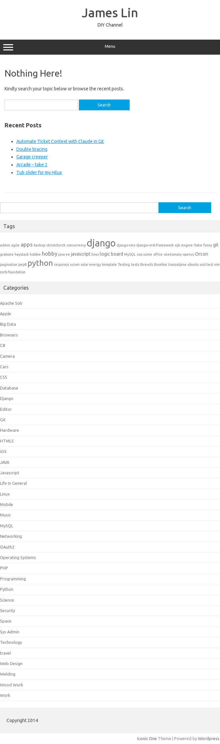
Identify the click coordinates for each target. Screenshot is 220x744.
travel (5, 653)
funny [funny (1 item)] (207, 245)
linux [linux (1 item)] (95, 254)
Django (6, 398)
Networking (11, 536)
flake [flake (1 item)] (198, 245)
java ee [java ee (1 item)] (64, 254)
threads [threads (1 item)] (146, 264)
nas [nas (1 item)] (139, 254)
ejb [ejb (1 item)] (177, 245)
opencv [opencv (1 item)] (188, 254)
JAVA (4, 462)
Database (9, 388)
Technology (11, 642)
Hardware (9, 430)
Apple (5, 313)
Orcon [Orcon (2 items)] (201, 254)
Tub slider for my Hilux (39, 172)
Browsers (9, 335)
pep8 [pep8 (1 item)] (22, 264)
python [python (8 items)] (40, 263)
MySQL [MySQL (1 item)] (130, 254)
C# (3, 345)
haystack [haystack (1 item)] (22, 254)
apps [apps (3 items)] (27, 244)
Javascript (9, 472)
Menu (110, 47)
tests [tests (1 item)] (135, 264)
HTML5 (7, 441)
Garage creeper (32, 156)
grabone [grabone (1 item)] (7, 254)
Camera (7, 356)
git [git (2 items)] (215, 244)
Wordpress (208, 738)
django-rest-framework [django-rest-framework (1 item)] (155, 245)
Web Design (11, 663)
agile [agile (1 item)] (15, 245)
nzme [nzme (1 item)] (147, 254)
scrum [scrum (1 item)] (75, 264)
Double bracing (31, 149)
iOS (3, 451)
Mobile (6, 504)
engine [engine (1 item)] (187, 245)
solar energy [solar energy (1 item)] (91, 264)
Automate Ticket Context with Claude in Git (60, 141)
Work (5, 695)
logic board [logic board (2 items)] (111, 254)
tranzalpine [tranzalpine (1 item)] (177, 264)
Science (7, 600)
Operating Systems (18, 557)
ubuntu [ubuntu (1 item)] (193, 264)
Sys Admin (9, 631)
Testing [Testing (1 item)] (124, 264)
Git (3, 419)
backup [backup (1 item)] (39, 245)
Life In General (13, 483)
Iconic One (147, 738)
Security (7, 610)
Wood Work (11, 684)
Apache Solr (11, 303)
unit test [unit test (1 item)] (206, 264)
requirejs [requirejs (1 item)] (61, 264)
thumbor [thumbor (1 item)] (160, 264)
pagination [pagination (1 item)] (8, 264)
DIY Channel (110, 24)
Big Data (8, 324)
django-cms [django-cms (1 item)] (126, 245)
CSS (3, 377)
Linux (5, 494)
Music (5, 515)
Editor (6, 409)
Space (5, 621)
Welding (7, 674)
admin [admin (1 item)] (5, 245)
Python (6, 589)
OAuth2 (7, 547)
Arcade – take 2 (31, 164)
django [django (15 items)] (101, 243)
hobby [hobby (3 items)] (49, 253)
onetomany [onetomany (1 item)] (173, 254)
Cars (4, 366)
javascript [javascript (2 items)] (80, 254)
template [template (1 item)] (109, 264)
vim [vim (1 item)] (217, 264)
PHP (4, 568)
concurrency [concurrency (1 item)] (76, 245)
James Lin (110, 12)
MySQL (6, 525)
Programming (13, 578)
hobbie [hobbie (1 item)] (35, 254)
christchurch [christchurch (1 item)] (55, 245)
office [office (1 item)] (158, 254)
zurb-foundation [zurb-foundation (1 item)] (13, 272)
